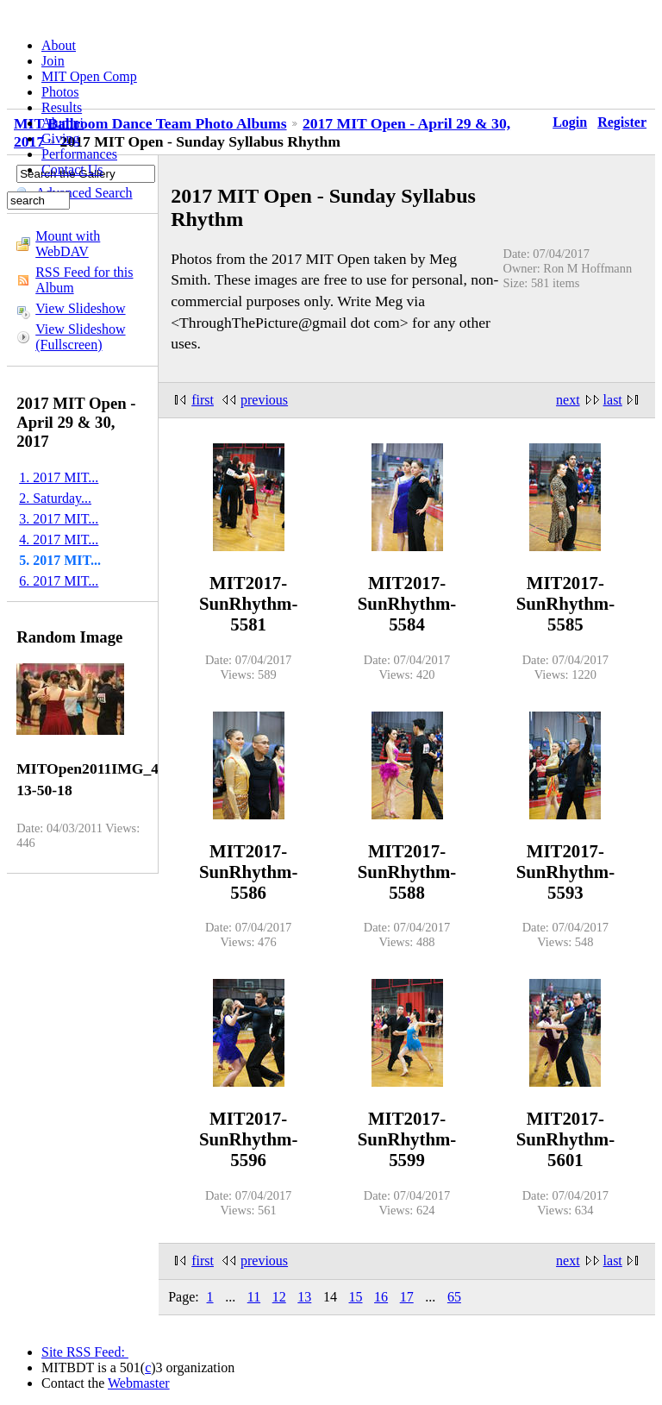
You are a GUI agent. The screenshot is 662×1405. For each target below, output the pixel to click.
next (568, 399)
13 (304, 1296)
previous (264, 399)
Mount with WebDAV (67, 244)
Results (61, 107)
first (202, 399)
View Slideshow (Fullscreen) (80, 337)
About (58, 45)
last (612, 399)
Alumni (62, 123)
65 (454, 1296)
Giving (60, 138)
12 (279, 1296)
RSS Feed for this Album (84, 280)
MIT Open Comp (89, 76)
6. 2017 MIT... (58, 581)
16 (381, 1296)
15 (356, 1296)
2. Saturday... (55, 498)
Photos (60, 92)
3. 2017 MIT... (58, 518)
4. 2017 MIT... (58, 539)
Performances (79, 154)
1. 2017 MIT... (58, 477)
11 (253, 1296)
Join (53, 60)
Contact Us (72, 169)
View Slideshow (80, 308)
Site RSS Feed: (84, 1352)
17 (407, 1296)
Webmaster (139, 1383)
